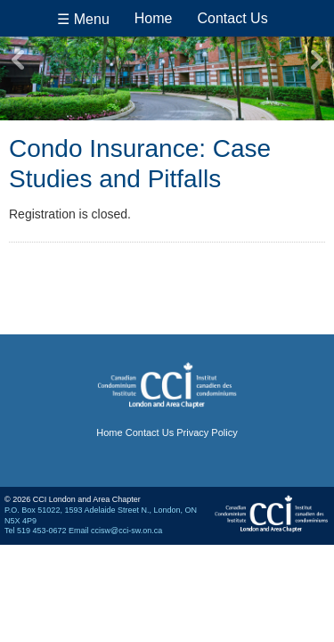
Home (153, 18)
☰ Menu (83, 19)
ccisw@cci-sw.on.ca (126, 530)
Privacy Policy (206, 432)
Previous (18, 59)
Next (316, 59)
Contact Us (233, 18)
